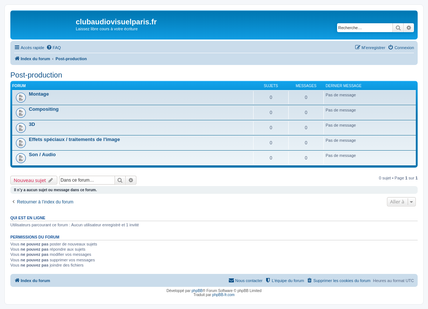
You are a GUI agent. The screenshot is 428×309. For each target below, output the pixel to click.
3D (32, 124)
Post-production (36, 75)
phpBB (197, 291)
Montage (39, 94)
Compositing (44, 109)
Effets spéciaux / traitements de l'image (74, 139)
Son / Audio (42, 154)
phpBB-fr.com (223, 295)
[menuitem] (53, 47)
